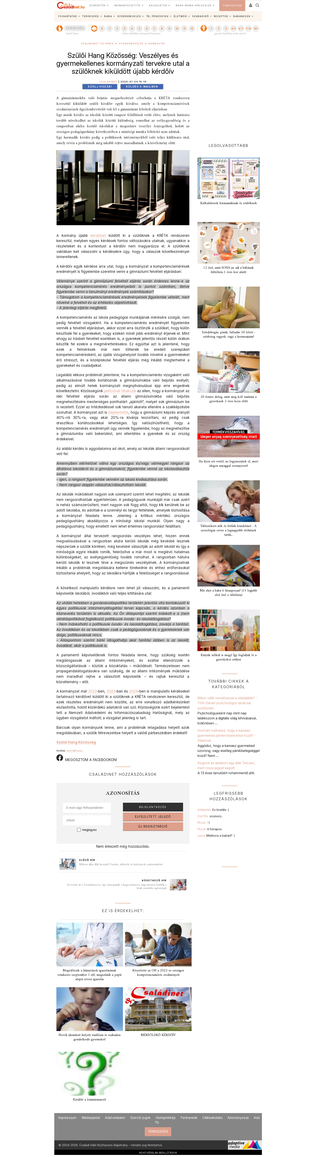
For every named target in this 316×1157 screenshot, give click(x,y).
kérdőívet (98, 235)
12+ (256, 28)
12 (192, 28)
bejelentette (118, 412)
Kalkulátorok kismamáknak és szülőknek (228, 203)
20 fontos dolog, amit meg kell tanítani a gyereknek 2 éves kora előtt (229, 399)
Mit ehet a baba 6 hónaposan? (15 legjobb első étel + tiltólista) (228, 593)
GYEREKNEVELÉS (129, 16)
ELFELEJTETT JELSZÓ (153, 816)
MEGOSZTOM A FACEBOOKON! (86, 758)
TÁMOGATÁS (232, 5)
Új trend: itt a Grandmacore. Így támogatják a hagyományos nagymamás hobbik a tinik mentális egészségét (117, 886)
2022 (92, 691)
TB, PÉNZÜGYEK (157, 16)
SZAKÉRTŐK (97, 5)
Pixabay (79, 750)
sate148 (70, 750)
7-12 (248, 28)
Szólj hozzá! (100, 86)
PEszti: (203, 822)
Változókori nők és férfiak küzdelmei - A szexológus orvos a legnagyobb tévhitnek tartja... (229, 530)
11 (184, 28)
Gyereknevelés (131, 43)
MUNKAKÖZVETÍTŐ (127, 5)
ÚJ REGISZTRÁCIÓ (153, 826)
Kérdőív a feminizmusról (89, 1100)
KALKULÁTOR (158, 5)
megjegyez (89, 829)
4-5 (233, 28)
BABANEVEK (241, 16)
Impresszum (67, 1118)
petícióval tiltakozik (120, 391)
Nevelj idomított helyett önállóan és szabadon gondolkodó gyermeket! (89, 1037)
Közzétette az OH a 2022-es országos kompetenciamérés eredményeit (158, 973)
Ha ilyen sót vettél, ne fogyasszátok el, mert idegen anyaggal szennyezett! (228, 464)
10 (177, 28)
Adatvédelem (115, 1118)
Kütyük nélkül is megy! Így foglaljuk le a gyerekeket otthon (229, 657)
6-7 (241, 28)
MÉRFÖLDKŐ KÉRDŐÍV (158, 1035)
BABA (108, 16)
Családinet (108, 81)
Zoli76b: (210, 816)
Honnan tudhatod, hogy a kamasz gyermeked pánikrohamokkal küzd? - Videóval (226, 735)
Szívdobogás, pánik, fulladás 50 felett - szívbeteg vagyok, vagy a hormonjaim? (228, 335)
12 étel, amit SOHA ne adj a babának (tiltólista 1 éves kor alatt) (228, 270)
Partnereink (189, 1118)
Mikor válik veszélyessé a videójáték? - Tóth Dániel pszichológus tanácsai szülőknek (227, 703)
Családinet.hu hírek (97, 43)
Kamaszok (157, 43)
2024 (133, 691)
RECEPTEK (221, 16)
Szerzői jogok (140, 1118)
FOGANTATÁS (67, 16)
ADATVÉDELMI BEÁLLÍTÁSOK (158, 1152)
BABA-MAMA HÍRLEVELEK (194, 5)
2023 (111, 691)
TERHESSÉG (90, 16)
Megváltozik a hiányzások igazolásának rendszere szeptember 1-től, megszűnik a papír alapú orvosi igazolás (90, 975)
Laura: (216, 835)
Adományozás (238, 1118)
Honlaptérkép (166, 1118)
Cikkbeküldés (212, 1118)
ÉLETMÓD (180, 16)
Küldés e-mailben (142, 86)
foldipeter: (213, 809)
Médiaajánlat (91, 1118)
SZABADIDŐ (200, 16)
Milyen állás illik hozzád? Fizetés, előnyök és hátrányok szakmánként (120, 864)
